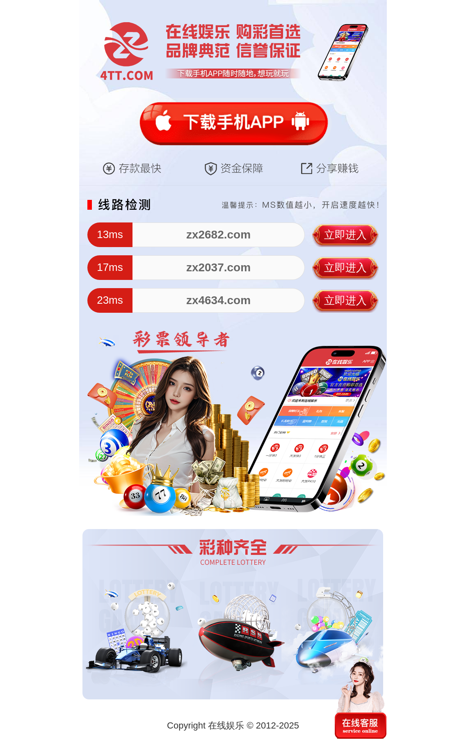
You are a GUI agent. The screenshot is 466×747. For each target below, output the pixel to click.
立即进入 (345, 235)
